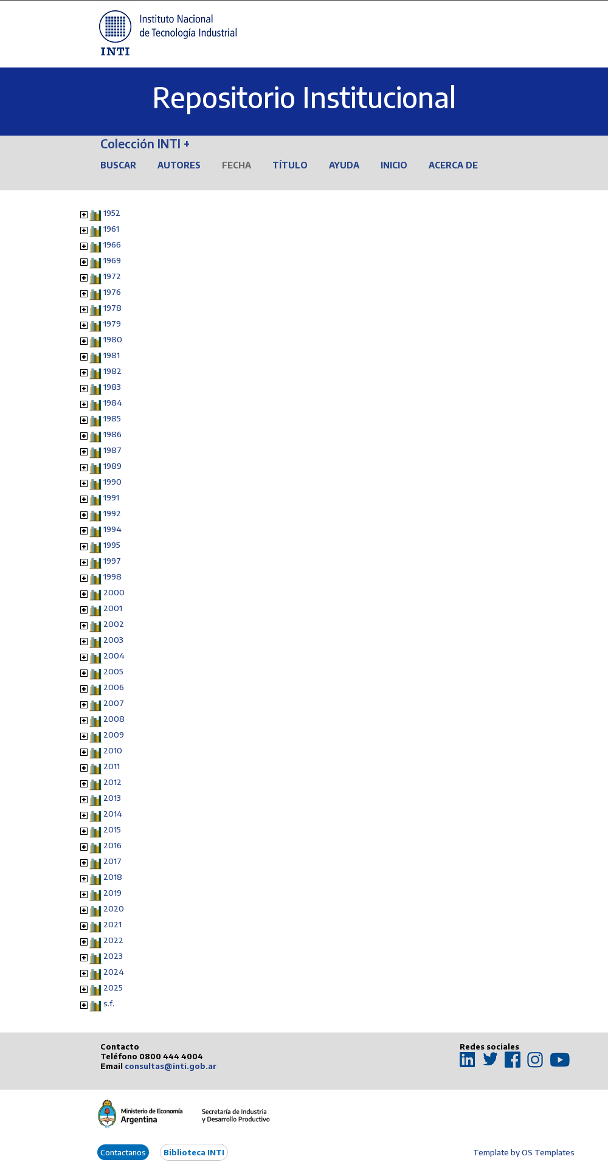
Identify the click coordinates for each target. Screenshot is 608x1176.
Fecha (236, 165)
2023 (113, 956)
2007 (113, 703)
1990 (112, 481)
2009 (113, 734)
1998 (112, 576)
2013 (112, 798)
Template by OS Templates (524, 1152)
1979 (112, 323)
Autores (179, 165)
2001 (112, 608)
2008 (114, 719)
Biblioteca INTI (194, 1152)
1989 (112, 466)
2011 (111, 766)
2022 (113, 940)
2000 (114, 592)
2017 (112, 861)
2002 (113, 624)
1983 (112, 387)
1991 (111, 497)
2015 (112, 829)
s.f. (108, 1003)
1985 (112, 418)
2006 (113, 687)
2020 (113, 908)
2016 (112, 845)
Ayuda (344, 165)
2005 (113, 671)
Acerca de (453, 165)
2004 (114, 655)
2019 (112, 893)
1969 (112, 260)
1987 (112, 450)
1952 (111, 213)
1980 (112, 339)
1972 (112, 276)
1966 (112, 244)
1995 (111, 545)
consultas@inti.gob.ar (170, 1066)
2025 (113, 987)
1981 (111, 355)
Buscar (118, 165)
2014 (112, 813)
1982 (112, 371)
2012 (112, 782)
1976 (112, 292)
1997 (112, 561)
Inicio (394, 165)
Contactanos (123, 1152)
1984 (112, 402)
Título (290, 165)
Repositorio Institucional (304, 97)
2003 (113, 640)
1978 (112, 308)
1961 (111, 228)
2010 (112, 750)
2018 (112, 877)
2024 (113, 972)
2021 (112, 924)
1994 (112, 529)
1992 (112, 513)
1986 (112, 434)
